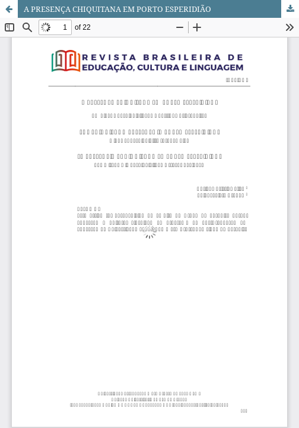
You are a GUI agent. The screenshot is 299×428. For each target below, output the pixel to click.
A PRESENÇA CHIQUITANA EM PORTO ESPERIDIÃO (117, 9)
